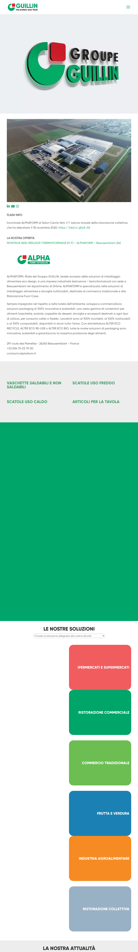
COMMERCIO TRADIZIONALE (105, 763)
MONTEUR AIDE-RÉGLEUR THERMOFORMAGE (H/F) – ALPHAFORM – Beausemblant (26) (64, 243)
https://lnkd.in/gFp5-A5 (74, 227)
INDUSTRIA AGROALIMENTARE (104, 858)
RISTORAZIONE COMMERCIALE (103, 712)
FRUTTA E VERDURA (113, 813)
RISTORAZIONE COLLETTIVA (106, 909)
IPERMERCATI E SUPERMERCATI (103, 667)
